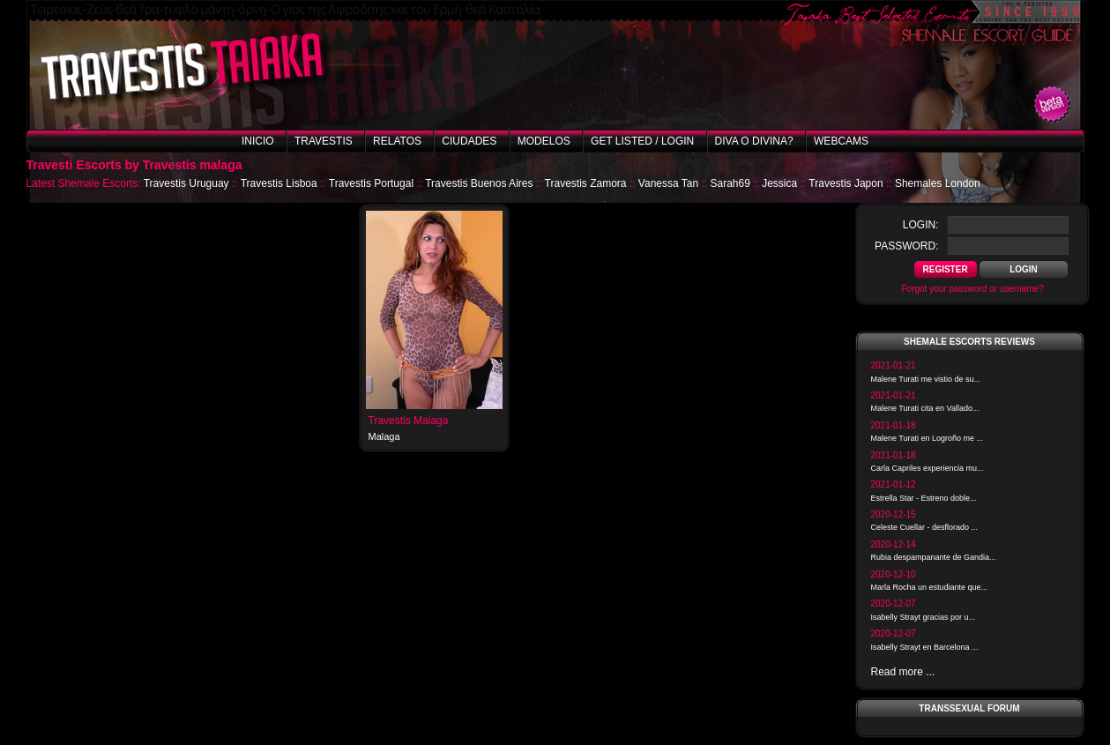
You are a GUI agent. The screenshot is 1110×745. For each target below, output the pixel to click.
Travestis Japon (845, 183)
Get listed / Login (642, 141)
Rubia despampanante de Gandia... (933, 557)
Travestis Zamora (586, 183)
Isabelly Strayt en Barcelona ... (925, 647)
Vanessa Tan (668, 183)
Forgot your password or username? (973, 289)
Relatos (397, 141)
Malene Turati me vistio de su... (926, 379)
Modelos (544, 141)
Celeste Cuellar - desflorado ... (925, 527)
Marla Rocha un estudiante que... (929, 587)
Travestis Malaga (409, 420)
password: (906, 246)
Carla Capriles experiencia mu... (927, 468)
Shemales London (937, 183)
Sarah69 (729, 183)
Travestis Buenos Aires (479, 183)
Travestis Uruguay (186, 183)
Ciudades (469, 141)
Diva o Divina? (754, 141)
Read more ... (903, 672)
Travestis (323, 141)
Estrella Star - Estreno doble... (924, 498)
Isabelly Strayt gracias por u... (923, 617)
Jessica (779, 183)
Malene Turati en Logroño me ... (927, 438)
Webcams (841, 141)
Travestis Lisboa (279, 183)
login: (921, 225)
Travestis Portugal (371, 183)
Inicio (258, 141)
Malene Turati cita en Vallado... (925, 408)
